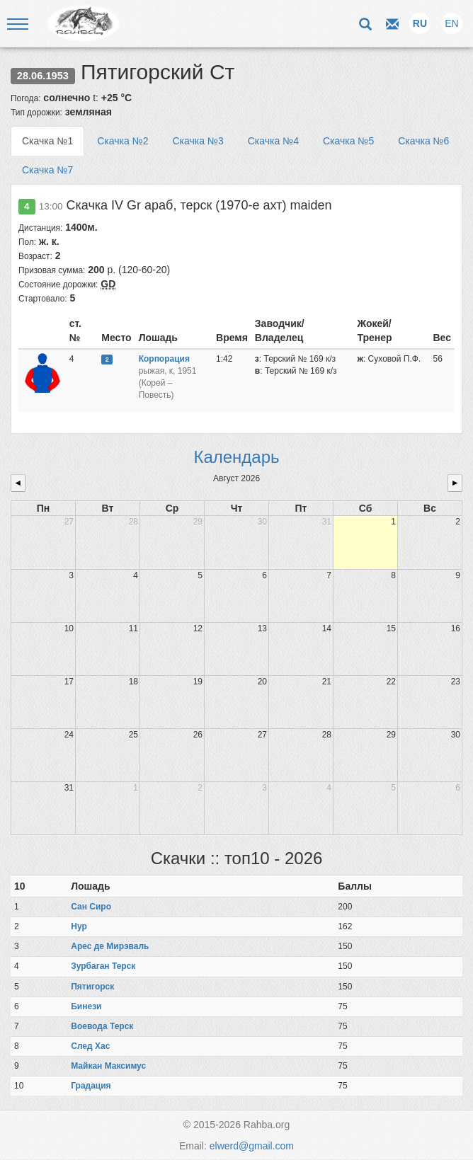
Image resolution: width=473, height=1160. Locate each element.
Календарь (236, 456)
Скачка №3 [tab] (197, 141)
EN (451, 23)
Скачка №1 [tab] (47, 141)
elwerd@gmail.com (252, 1146)
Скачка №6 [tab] (423, 141)
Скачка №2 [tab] (122, 141)
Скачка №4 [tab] (273, 141)
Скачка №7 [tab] (47, 170)
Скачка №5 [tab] (348, 141)
